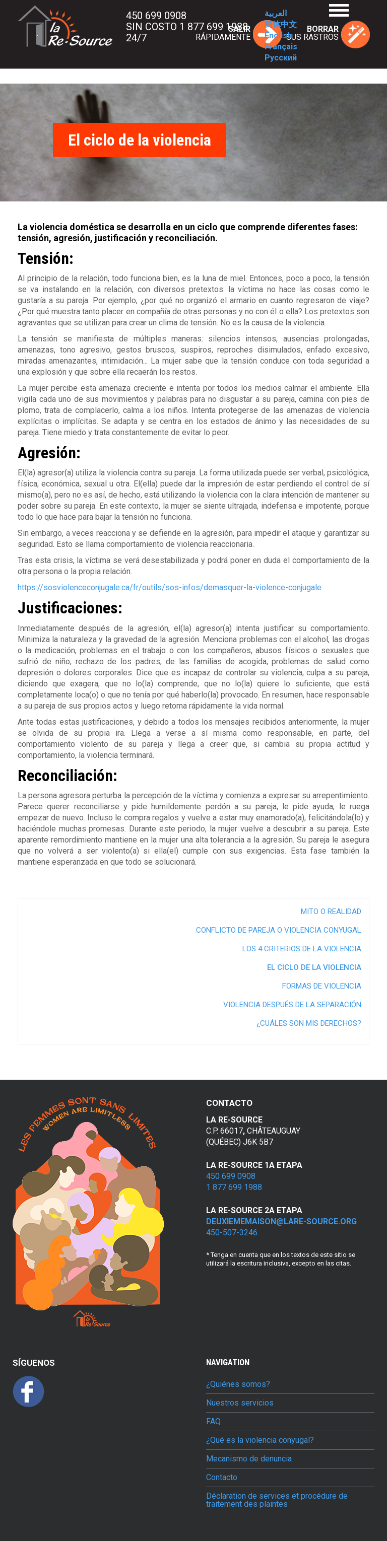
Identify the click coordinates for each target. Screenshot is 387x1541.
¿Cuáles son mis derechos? (308, 1023)
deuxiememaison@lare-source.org (281, 1221)
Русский (281, 57)
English (278, 35)
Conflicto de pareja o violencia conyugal (278, 930)
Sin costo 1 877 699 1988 (187, 27)
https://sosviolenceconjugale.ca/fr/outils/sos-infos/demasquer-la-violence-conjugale (169, 587)
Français (281, 46)
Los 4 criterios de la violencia (301, 948)
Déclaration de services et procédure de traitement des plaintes (277, 1500)
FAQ (213, 1422)
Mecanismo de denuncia (249, 1459)
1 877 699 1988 (234, 1187)
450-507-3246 (231, 1232)
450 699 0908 (156, 16)
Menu (339, 10)
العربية (276, 13)
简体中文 (281, 24)
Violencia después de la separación (292, 1004)
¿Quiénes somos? (238, 1384)
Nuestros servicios (240, 1403)
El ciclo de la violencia (314, 967)
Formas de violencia (321, 986)
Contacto (221, 1478)
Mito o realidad (331, 911)
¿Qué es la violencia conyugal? (260, 1440)
